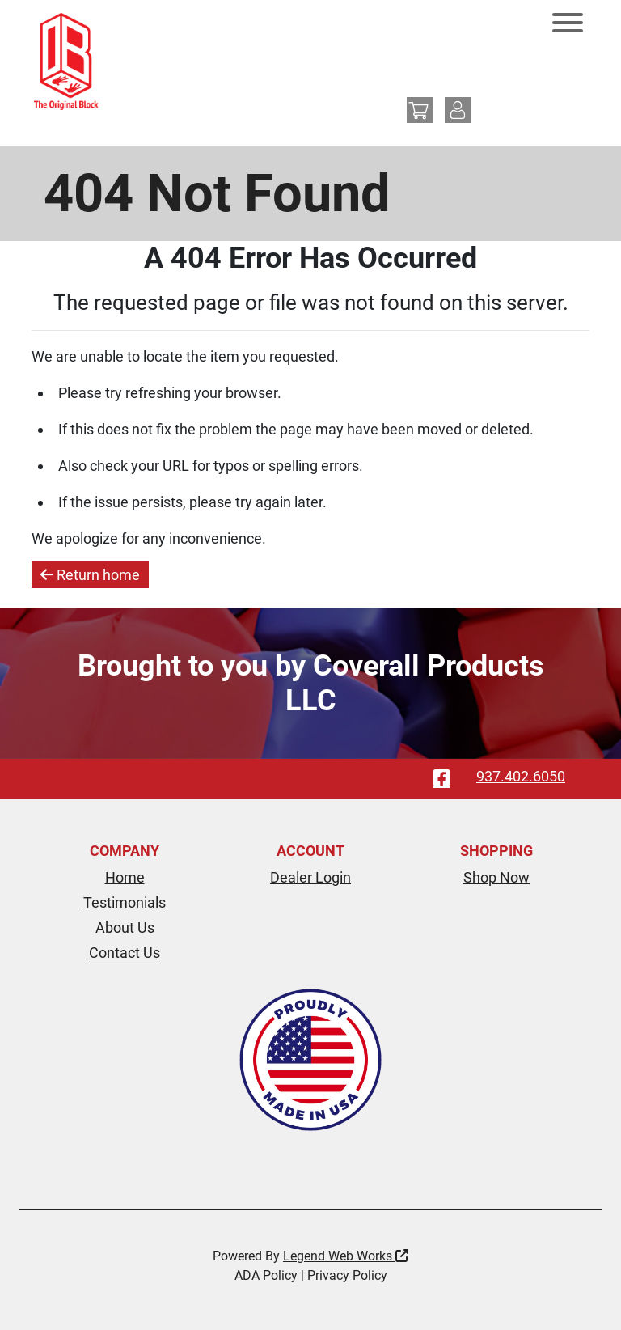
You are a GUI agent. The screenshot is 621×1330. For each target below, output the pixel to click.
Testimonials (124, 902)
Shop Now (496, 877)
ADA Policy (266, 1275)
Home (125, 877)
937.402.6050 (520, 776)
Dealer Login (310, 877)
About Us (124, 927)
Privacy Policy (347, 1275)
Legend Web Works (345, 1256)
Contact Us (124, 952)
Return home (90, 574)
